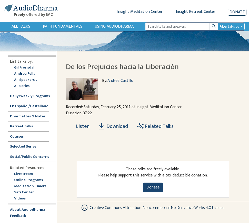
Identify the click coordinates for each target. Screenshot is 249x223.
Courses (17, 137)
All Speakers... (25, 80)
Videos (22, 199)
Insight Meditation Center (140, 11)
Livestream (23, 174)
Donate (237, 12)
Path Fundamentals (62, 26)
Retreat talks (21, 126)
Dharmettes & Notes (27, 116)
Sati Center (24, 192)
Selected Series (26, 147)
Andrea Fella (24, 74)
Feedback (18, 216)
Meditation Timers (30, 186)
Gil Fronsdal (24, 68)
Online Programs (28, 180)
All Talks (21, 26)
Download (113, 126)
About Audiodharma (27, 210)
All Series (21, 86)
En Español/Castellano (29, 106)
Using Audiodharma (114, 26)
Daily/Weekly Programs (32, 96)
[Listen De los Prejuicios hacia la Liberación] (80, 126)
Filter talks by (229, 26)
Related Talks (155, 126)
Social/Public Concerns (29, 157)
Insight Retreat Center (195, 11)
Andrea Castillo (120, 80)
